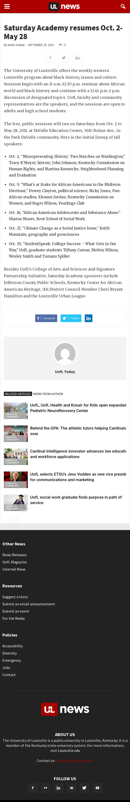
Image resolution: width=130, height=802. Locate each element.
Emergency (11, 660)
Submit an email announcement (28, 604)
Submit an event (15, 611)
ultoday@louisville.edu (74, 760)
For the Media (13, 618)
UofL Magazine (14, 562)
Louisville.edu (69, 750)
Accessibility (12, 645)
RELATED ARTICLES (18, 394)
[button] (123, 6)
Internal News (14, 569)
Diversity (9, 653)
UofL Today (16, 45)
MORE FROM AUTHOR (48, 394)
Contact (9, 674)
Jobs (6, 667)
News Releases (14, 554)
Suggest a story (15, 596)
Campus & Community (12, 415)
